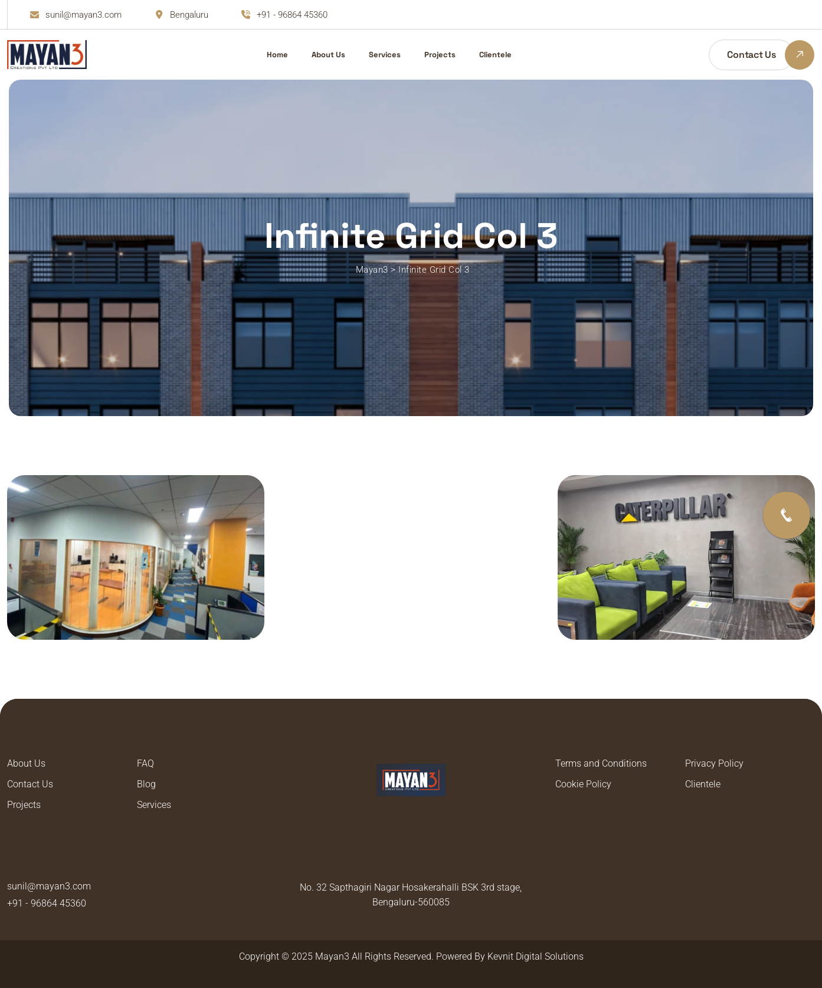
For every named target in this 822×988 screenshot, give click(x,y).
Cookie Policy (583, 784)
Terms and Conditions (601, 763)
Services (385, 55)
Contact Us (30, 784)
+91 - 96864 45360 (292, 14)
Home (277, 55)
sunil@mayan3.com (83, 14)
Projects (440, 55)
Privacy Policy (714, 763)
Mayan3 (332, 956)
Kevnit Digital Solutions (535, 956)
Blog (146, 784)
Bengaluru (189, 14)
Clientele (495, 55)
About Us (328, 55)
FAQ (145, 763)
